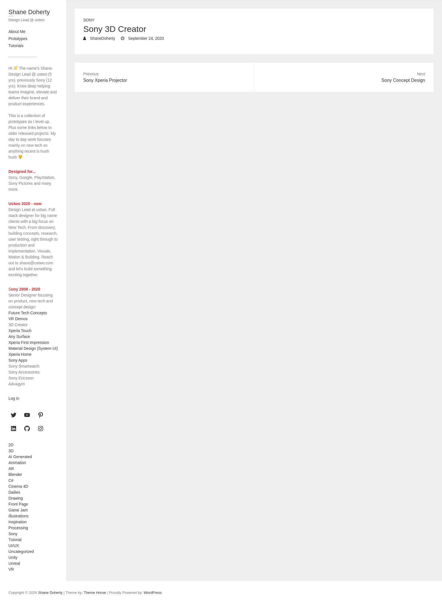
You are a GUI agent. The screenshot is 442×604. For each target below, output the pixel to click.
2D (11, 445)
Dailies (14, 492)
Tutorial (14, 539)
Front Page (18, 504)
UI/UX (13, 545)
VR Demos (18, 319)
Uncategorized (21, 551)
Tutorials (15, 45)
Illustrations (18, 516)
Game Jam (18, 510)
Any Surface (19, 336)
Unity (12, 557)
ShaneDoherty (102, 38)
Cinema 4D (18, 486)
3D (11, 451)
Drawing (15, 498)
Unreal (14, 563)
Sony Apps (17, 360)
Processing (18, 528)
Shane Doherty (29, 12)
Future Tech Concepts (27, 313)
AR (11, 468)
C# (11, 480)
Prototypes (17, 38)
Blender (15, 474)
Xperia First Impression (28, 342)
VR (11, 569)
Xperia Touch (19, 330)
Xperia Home (20, 354)
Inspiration (17, 522)
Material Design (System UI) (33, 348)
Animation (17, 462)
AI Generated (20, 456)
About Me (16, 31)
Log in (13, 398)
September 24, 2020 (145, 38)
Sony (88, 20)
